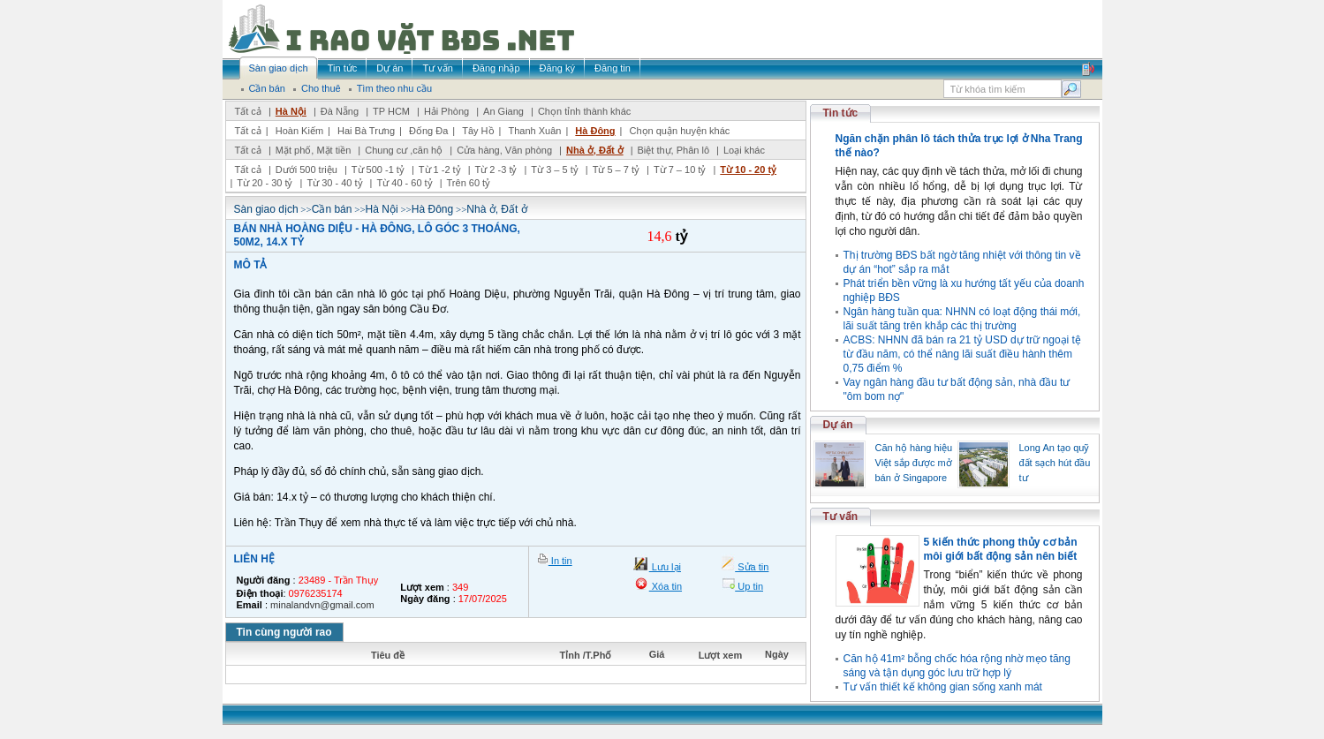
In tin (560, 560)
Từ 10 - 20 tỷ (748, 169)
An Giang (503, 111)
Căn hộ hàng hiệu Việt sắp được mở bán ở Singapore (914, 462)
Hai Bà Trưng (366, 130)
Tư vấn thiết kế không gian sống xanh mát (943, 687)
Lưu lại (665, 567)
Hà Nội (291, 111)
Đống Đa (428, 130)
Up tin (749, 586)
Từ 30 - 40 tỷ (334, 182)
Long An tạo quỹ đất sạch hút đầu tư (1055, 462)
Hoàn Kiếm (299, 130)
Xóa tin (665, 586)
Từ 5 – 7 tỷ (616, 169)
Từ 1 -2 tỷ (440, 169)
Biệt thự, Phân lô (674, 150)
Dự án (838, 425)
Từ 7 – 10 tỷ (680, 169)
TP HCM (391, 111)
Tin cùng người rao (284, 632)
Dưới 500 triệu (306, 169)
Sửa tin (751, 567)
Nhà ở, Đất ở (595, 150)
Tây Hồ (478, 130)
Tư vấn (841, 516)
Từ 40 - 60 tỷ (404, 182)
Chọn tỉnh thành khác (584, 111)
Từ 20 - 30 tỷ (264, 182)
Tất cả (248, 111)
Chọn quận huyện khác (680, 130)
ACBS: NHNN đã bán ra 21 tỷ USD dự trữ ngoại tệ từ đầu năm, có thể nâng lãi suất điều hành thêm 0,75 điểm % (962, 354)
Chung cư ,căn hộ (404, 150)
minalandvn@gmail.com (322, 604)
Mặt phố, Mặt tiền (314, 150)
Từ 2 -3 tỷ (496, 169)
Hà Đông (595, 130)
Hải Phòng (446, 111)
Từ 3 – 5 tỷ (554, 169)
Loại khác (744, 150)
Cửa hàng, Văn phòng (504, 150)
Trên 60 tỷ (469, 182)
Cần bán (332, 209)
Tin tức (841, 113)
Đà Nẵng (340, 111)
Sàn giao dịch (266, 209)
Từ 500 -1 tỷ (378, 169)
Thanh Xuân (534, 130)
